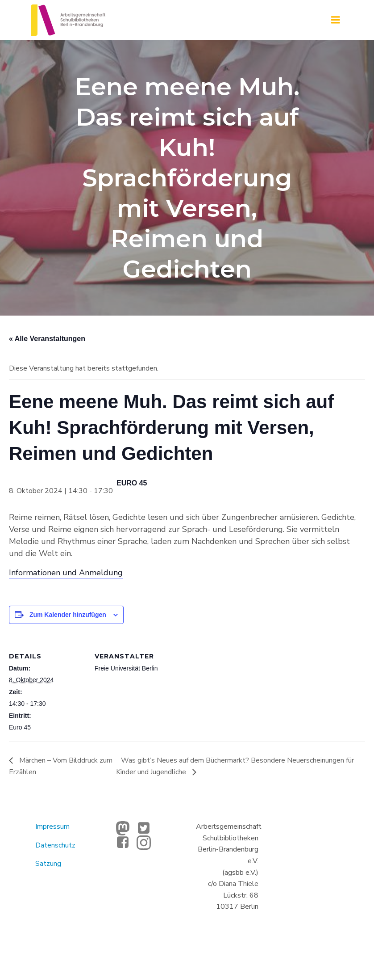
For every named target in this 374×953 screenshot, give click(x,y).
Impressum (52, 826)
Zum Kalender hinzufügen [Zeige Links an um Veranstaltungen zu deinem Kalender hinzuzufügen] (67, 614)
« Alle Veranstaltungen (47, 338)
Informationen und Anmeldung (66, 572)
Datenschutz (55, 845)
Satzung (48, 864)
